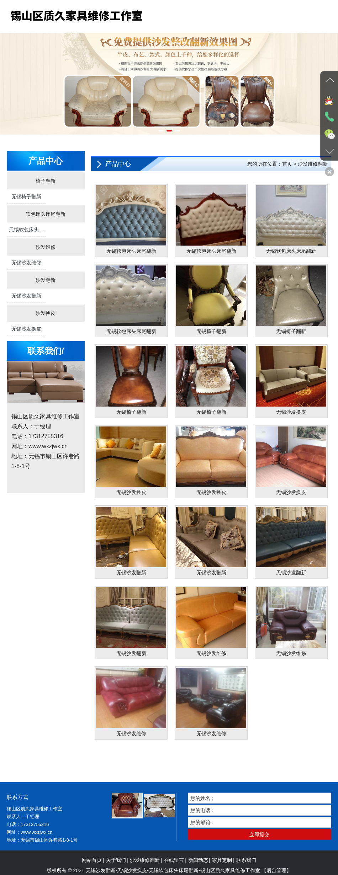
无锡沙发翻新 (26, 296)
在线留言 (174, 870)
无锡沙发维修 (26, 262)
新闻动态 (198, 870)
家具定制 (222, 870)
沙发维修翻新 (145, 870)
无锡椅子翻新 (26, 196)
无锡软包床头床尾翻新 (26, 232)
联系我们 (246, 870)
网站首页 (92, 870)
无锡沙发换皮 (26, 329)
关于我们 (116, 870)
